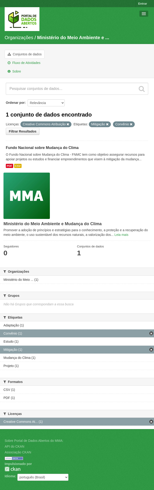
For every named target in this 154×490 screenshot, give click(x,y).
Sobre (14, 71)
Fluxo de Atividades (24, 63)
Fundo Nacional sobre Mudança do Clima (42, 148)
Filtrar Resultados (22, 131)
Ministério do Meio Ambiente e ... (73, 37)
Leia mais (121, 235)
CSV (18, 166)
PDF (9, 166)
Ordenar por (15, 102)
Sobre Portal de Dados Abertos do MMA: (34, 441)
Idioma (10, 476)
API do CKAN (14, 446)
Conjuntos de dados (25, 54)
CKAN (12, 469)
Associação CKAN (18, 452)
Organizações (19, 37)
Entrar (142, 3)
